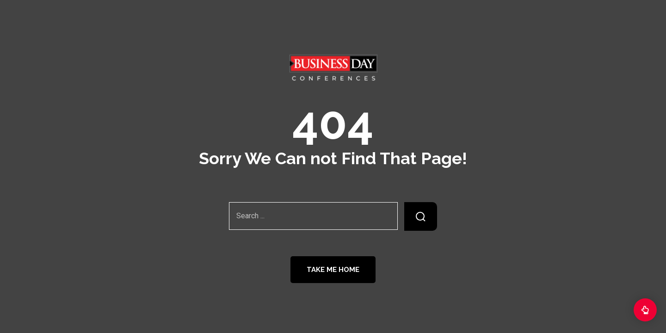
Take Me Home (333, 269)
